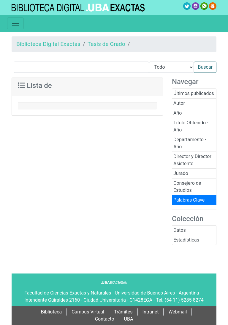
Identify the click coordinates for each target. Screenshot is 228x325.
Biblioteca (51, 312)
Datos (179, 230)
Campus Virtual (88, 312)
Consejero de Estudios (187, 186)
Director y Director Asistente (192, 160)
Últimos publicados (193, 93)
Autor (179, 103)
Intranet (150, 312)
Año (177, 113)
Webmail (177, 312)
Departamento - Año (189, 143)
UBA (128, 319)
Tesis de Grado (106, 44)
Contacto (104, 319)
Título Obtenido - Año (190, 126)
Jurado (180, 173)
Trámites (123, 312)
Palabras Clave (189, 200)
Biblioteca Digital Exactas (48, 44)
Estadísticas (186, 240)
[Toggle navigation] (15, 23)
